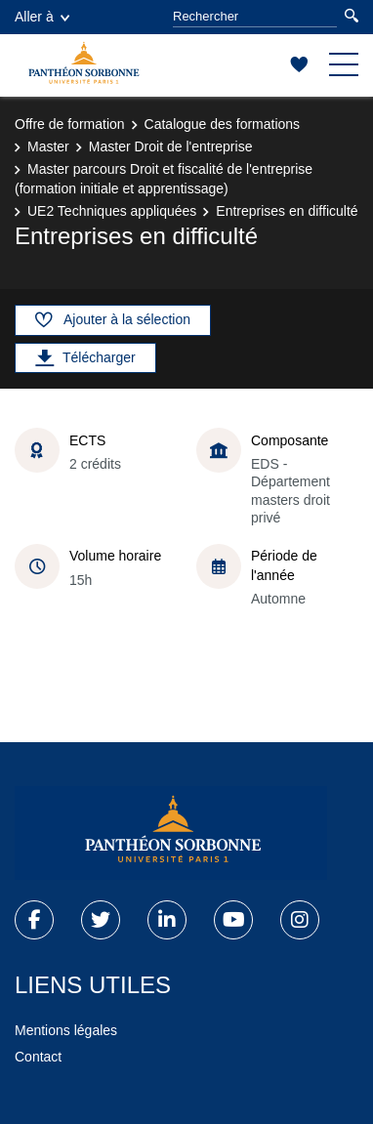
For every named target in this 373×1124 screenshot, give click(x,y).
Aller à (42, 16)
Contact (38, 1056)
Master (48, 146)
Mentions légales (66, 1030)
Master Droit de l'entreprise (171, 146)
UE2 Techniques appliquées (111, 211)
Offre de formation (70, 124)
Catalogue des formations (223, 124)
